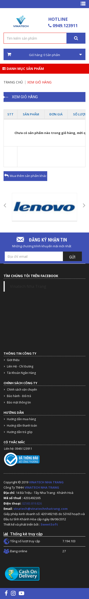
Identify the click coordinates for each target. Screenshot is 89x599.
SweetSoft (49, 524)
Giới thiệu (13, 360)
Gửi (72, 257)
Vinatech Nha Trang (28, 286)
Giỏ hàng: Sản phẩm (44, 54)
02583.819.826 (32, 503)
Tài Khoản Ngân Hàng (21, 373)
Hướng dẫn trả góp (20, 432)
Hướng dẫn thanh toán (22, 425)
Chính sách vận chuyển (22, 389)
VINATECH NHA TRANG (46, 482)
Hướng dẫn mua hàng (21, 419)
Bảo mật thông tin (19, 402)
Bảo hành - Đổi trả (19, 396)
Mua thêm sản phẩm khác (25, 176)
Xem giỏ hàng (39, 82)
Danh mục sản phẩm (23, 68)
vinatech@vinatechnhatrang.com (41, 508)
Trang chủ (13, 82)
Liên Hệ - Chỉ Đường (20, 366)
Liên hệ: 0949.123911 (18, 449)
